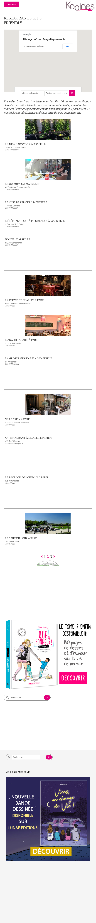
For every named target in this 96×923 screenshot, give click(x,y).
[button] (47, 71)
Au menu (11, 4)
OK (67, 46)
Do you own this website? (33, 46)
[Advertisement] (48, 593)
